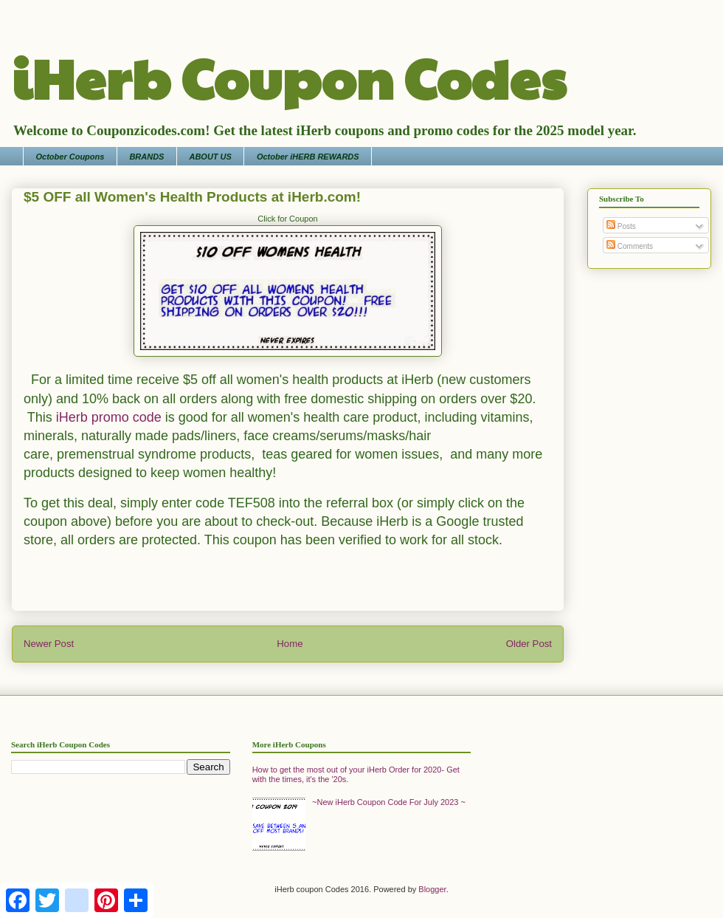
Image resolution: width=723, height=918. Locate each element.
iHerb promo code (109, 417)
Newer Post (49, 643)
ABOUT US (210, 156)
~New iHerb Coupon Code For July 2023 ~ (389, 802)
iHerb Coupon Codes (289, 76)
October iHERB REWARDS (308, 156)
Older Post (529, 643)
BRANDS (146, 156)
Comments (629, 246)
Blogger (432, 889)
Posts (621, 226)
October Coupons (70, 156)
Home (289, 643)
